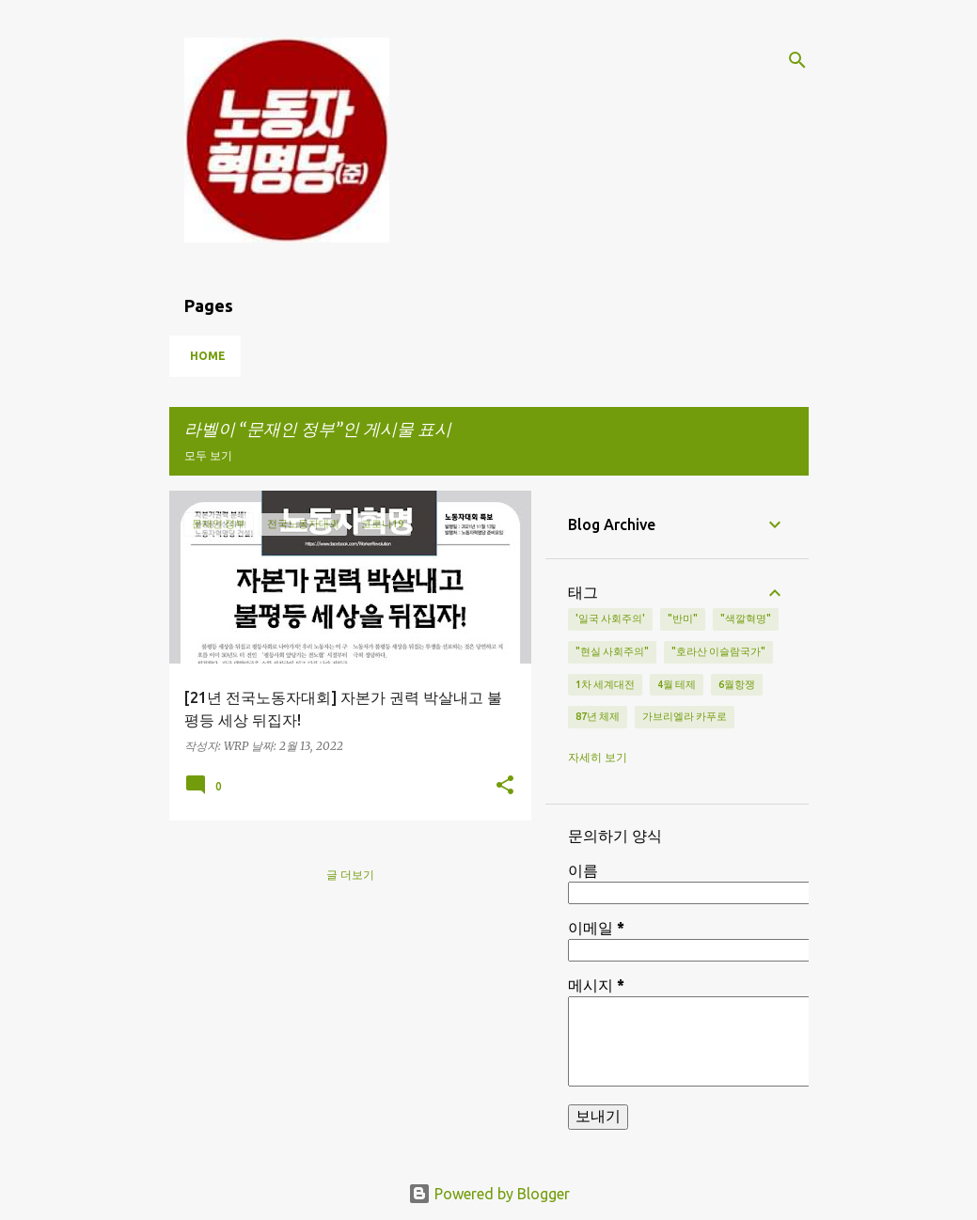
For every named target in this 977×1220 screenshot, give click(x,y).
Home (208, 356)
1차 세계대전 (605, 684)
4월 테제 (676, 684)
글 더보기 (350, 874)
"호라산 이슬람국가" (718, 651)
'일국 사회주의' (610, 618)
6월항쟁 (736, 684)
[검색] (797, 60)
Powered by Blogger (489, 1193)
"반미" (683, 618)
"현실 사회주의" (612, 651)
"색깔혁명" (745, 618)
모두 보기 (208, 455)
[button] (505, 786)
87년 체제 (597, 716)
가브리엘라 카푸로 (684, 716)
